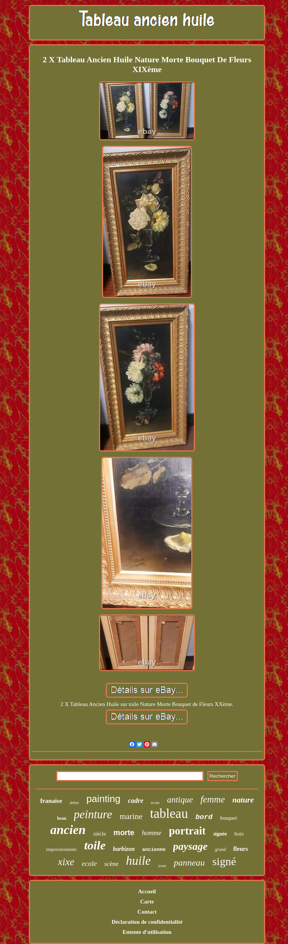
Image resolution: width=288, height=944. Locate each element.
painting (103, 798)
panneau (189, 862)
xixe (66, 861)
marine (131, 816)
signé (224, 861)
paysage (190, 846)
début (74, 802)
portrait (187, 831)
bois (239, 834)
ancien (68, 830)
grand (220, 849)
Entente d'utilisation (147, 932)
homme (151, 833)
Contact (147, 912)
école (155, 802)
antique (180, 799)
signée (220, 834)
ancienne (153, 849)
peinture (93, 814)
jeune (162, 866)
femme (212, 799)
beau (61, 818)
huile (138, 860)
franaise (51, 800)
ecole (89, 863)
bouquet (228, 818)
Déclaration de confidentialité (146, 922)
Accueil (147, 891)
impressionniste (61, 849)
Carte (147, 902)
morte (124, 832)
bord (204, 817)
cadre (135, 800)
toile (94, 845)
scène (111, 863)
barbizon (124, 849)
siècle (99, 834)
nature (243, 799)
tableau (169, 813)
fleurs (240, 849)
